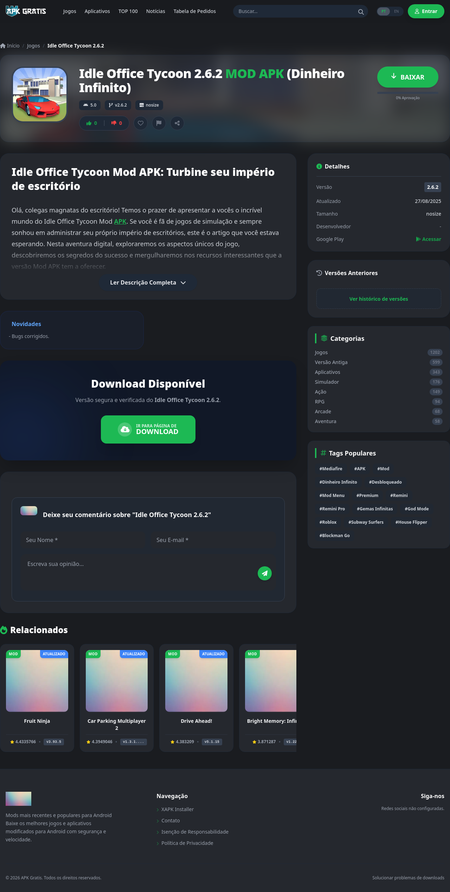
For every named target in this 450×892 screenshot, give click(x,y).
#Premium (367, 495)
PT (383, 11)
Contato (168, 820)
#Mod (383, 469)
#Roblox (328, 522)
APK (120, 221)
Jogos (33, 45)
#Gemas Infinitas (375, 509)
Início (10, 45)
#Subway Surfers (366, 522)
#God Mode (417, 509)
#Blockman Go (335, 536)
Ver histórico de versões (378, 298)
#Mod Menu (332, 495)
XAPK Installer (175, 809)
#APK (359, 469)
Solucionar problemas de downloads (408, 878)
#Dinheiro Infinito (338, 482)
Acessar (428, 239)
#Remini (398, 495)
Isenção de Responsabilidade (192, 831)
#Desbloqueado (385, 482)
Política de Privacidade (184, 843)
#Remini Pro (332, 509)
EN (396, 11)
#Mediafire (331, 469)
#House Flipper (411, 522)
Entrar (426, 11)
